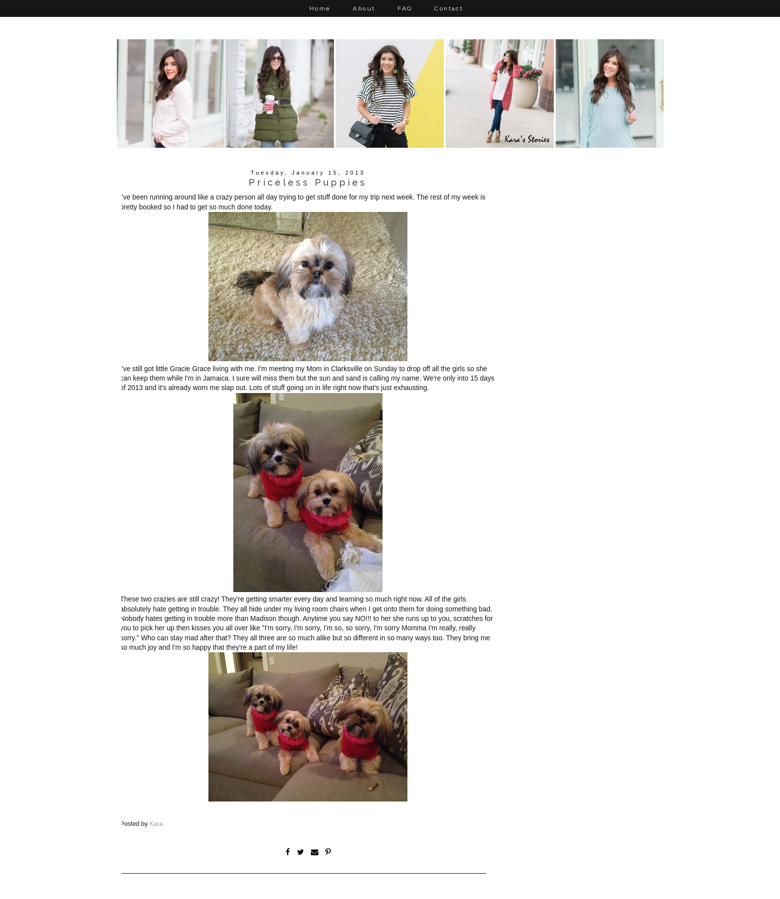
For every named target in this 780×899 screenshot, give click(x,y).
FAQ (404, 8)
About (364, 8)
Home (320, 8)
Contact (448, 8)
